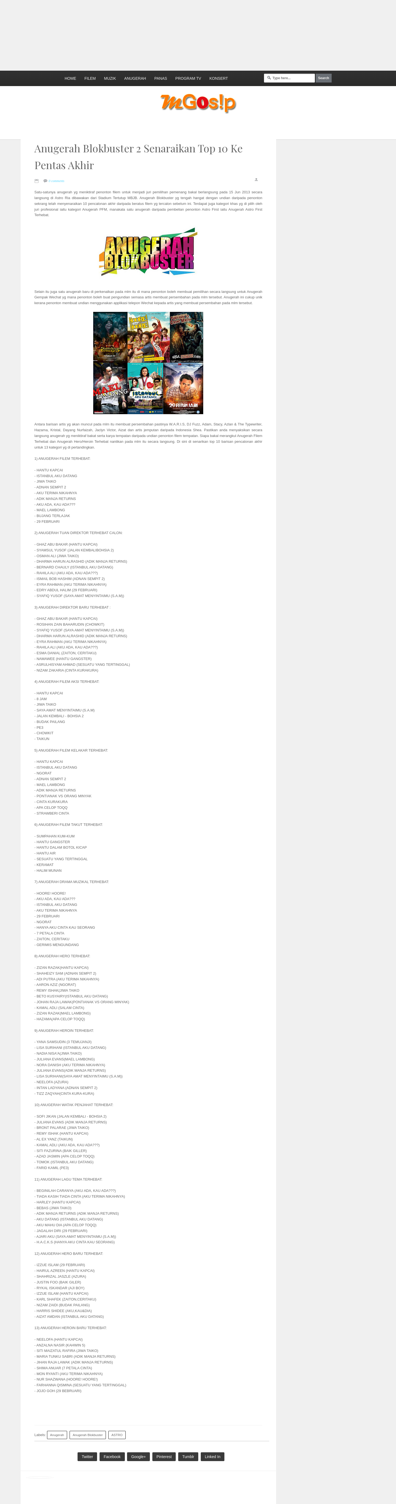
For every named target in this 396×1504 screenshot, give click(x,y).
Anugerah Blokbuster (88, 1435)
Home (70, 78)
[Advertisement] (133, 34)
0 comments (56, 181)
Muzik (110, 78)
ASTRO (116, 1435)
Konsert (218, 78)
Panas (160, 78)
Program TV (188, 78)
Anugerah (135, 78)
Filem (90, 78)
